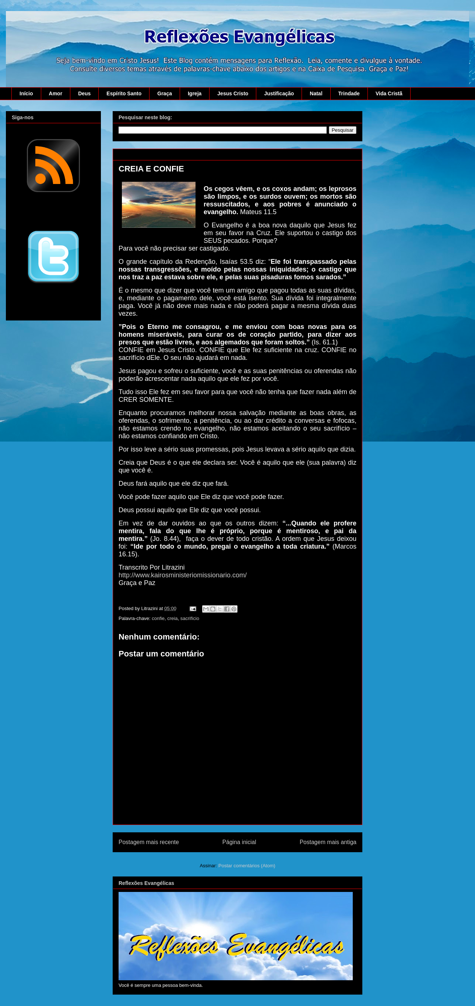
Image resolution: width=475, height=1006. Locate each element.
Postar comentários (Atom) (246, 865)
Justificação (279, 93)
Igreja (194, 93)
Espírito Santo (123, 93)
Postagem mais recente (149, 842)
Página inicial (239, 842)
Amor (56, 93)
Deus (84, 93)
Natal (316, 93)
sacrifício (189, 618)
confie (158, 618)
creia (172, 618)
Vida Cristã (389, 93)
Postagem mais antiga (328, 842)
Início (26, 93)
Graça (164, 93)
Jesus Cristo (232, 93)
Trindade (349, 93)
